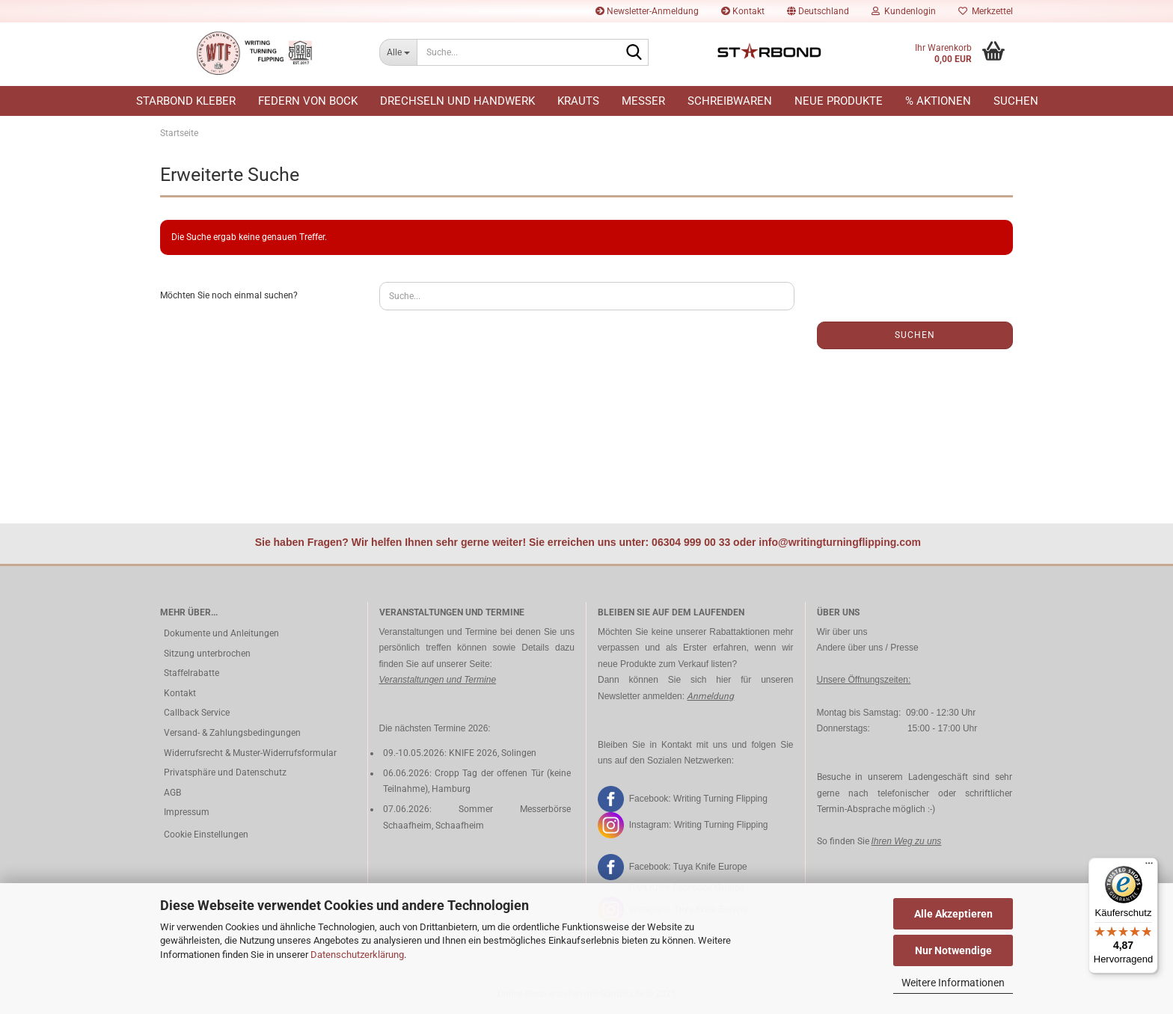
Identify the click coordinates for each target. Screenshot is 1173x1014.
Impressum (186, 812)
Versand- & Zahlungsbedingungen (232, 733)
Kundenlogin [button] (904, 11)
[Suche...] (398, 52)
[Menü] (1149, 867)
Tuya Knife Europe (710, 866)
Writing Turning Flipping (720, 798)
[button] (818, 11)
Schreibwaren (729, 101)
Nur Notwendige (953, 950)
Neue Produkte (838, 101)
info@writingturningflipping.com (840, 542)
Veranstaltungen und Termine (438, 680)
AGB (172, 792)
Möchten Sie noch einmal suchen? (229, 295)
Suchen (1015, 101)
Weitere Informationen (953, 983)
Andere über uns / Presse (868, 647)
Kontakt (743, 11)
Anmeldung (710, 696)
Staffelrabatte (191, 673)
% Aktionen (938, 101)
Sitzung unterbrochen (207, 653)
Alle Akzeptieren (953, 914)
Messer (643, 101)
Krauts (578, 101)
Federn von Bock (308, 101)
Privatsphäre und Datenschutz (225, 772)
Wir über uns (842, 632)
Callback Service (197, 712)
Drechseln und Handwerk (457, 101)
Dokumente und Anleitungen (221, 633)
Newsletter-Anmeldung (647, 11)
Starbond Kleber (186, 101)
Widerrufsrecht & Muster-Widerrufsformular (250, 753)
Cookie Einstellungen (206, 834)
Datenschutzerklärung (357, 954)
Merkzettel (985, 11)
